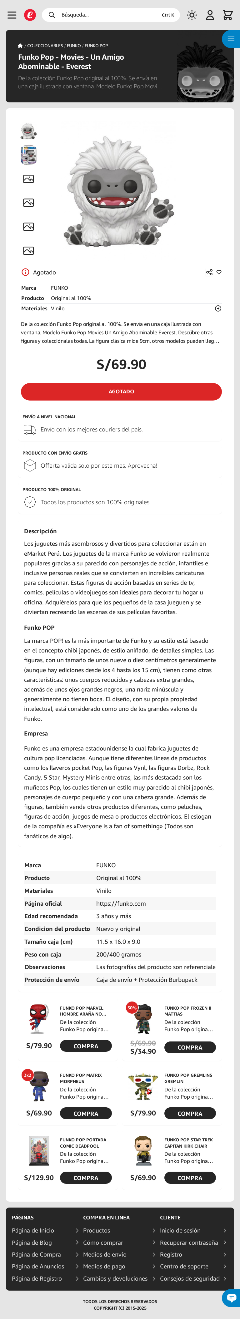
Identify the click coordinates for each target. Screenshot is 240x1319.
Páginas (23, 1217)
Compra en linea (106, 1217)
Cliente (170, 1217)
